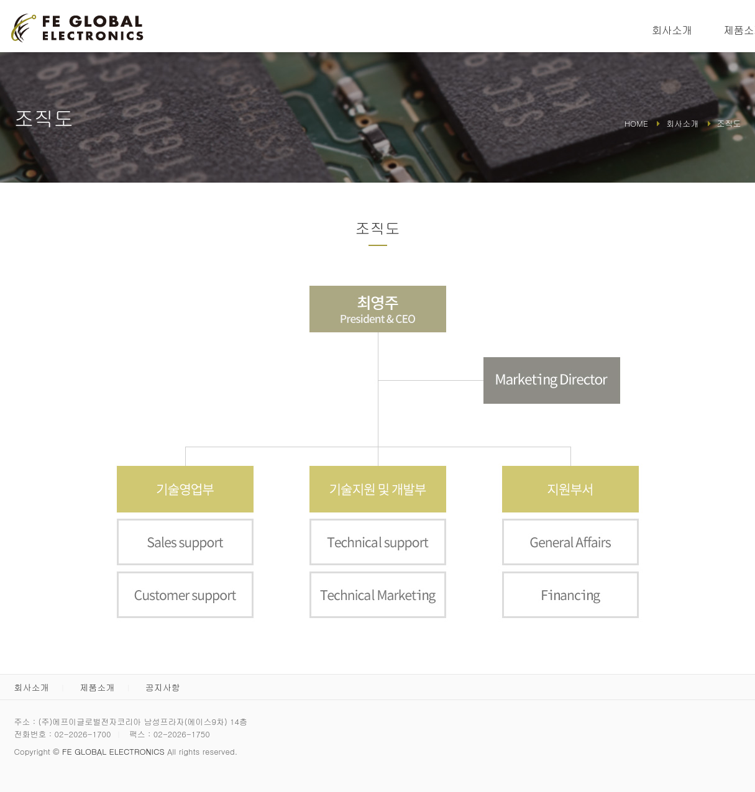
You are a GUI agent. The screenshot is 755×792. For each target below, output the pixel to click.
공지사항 (162, 687)
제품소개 (97, 687)
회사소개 (672, 29)
